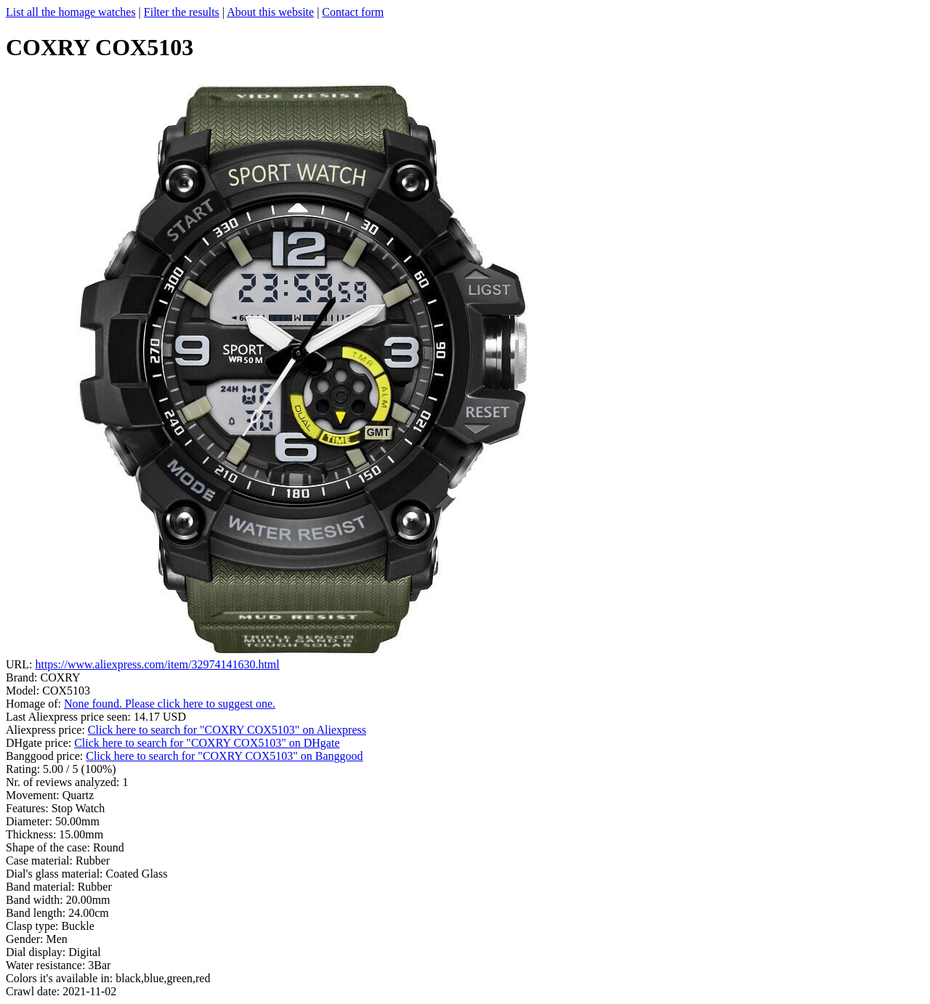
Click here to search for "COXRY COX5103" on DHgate (206, 743)
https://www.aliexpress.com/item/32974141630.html (157, 664)
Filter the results (181, 12)
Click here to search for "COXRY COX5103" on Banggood (224, 756)
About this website (270, 12)
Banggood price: (46, 756)
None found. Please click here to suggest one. (169, 703)
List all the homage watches (71, 12)
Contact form (353, 12)
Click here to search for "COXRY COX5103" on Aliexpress (227, 730)
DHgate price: (40, 743)
